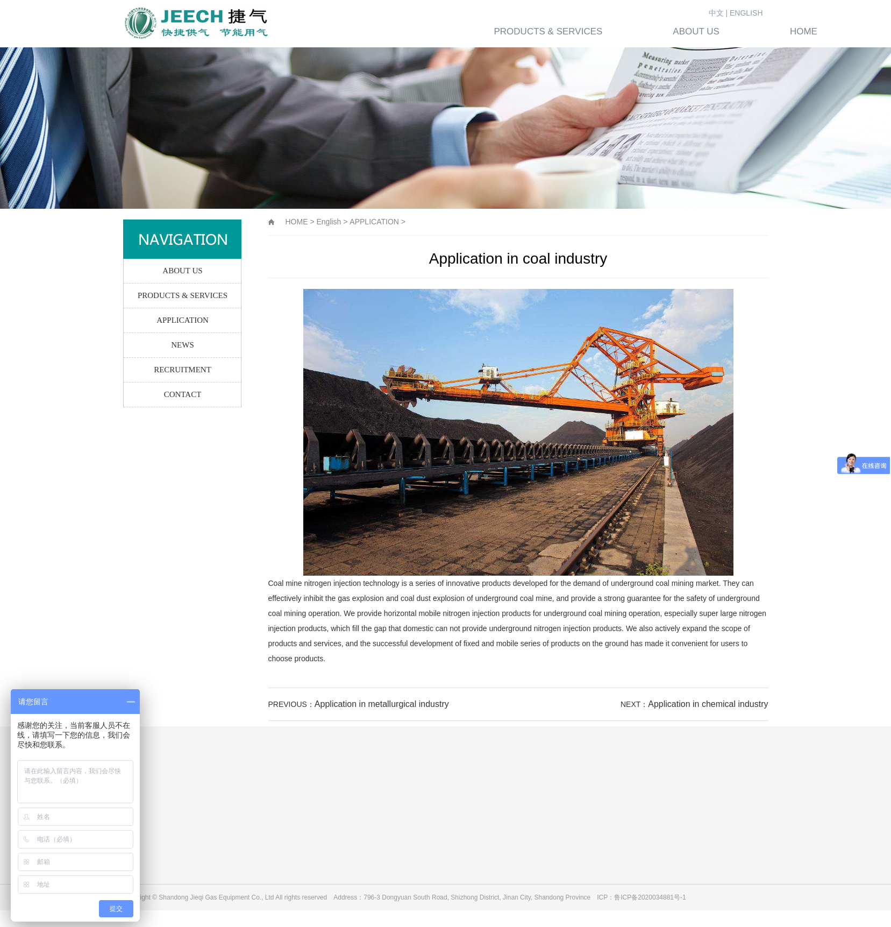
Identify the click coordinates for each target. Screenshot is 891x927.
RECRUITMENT (182, 369)
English (328, 221)
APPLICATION (182, 320)
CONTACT (183, 394)
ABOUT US (182, 270)
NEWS (182, 345)
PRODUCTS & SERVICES (182, 295)
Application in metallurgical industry (382, 704)
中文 (716, 13)
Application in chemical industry (708, 704)
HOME (297, 221)
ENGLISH (746, 13)
